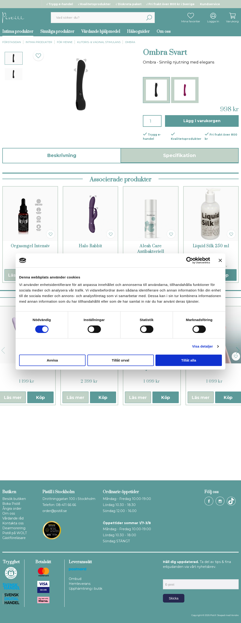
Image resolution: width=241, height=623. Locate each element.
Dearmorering (13, 528)
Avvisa (52, 360)
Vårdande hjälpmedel (100, 31)
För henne (64, 42)
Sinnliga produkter (57, 31)
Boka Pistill (11, 504)
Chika (214, 435)
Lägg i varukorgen (201, 121)
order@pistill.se (54, 511)
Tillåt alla (188, 360)
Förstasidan (11, 42)
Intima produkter (39, 42)
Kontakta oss (13, 523)
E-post (167, 575)
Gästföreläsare (14, 538)
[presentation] (14, 58)
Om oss (164, 31)
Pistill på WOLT (14, 533)
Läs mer (75, 464)
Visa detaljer (202, 346)
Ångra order (11, 508)
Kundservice (210, 4)
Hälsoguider (138, 31)
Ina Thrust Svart (89, 435)
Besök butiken (14, 499)
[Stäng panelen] (220, 260)
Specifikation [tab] (179, 155)
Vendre (235, 615)
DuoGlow (26, 435)
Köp (40, 464)
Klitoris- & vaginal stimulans (98, 42)
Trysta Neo (152, 435)
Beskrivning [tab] (61, 155)
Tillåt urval (120, 360)
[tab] (13, 58)
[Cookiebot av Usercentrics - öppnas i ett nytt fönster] (189, 260)
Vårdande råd (13, 518)
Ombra (130, 42)
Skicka (173, 598)
